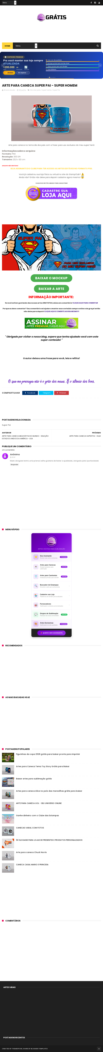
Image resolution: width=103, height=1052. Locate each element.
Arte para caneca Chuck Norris (31, 852)
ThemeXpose (17, 1049)
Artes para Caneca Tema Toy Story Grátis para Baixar (42, 766)
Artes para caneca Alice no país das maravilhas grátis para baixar (49, 791)
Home (7, 46)
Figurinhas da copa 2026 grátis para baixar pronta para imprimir (48, 754)
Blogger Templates (39, 1049)
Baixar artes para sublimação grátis (34, 778)
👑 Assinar (9, 72)
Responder (14, 465)
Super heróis (46, 90)
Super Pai (56, 90)
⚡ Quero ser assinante (51, 633)
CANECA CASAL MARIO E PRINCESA (32, 864)
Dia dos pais (35, 90)
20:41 (13, 457)
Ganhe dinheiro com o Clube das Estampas (37, 815)
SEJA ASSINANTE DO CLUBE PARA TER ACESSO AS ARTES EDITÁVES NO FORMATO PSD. (51, 168)
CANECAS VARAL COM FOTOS (30, 827)
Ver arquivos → (23, 72)
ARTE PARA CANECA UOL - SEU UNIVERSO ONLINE (39, 803)
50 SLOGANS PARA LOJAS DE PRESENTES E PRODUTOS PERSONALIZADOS (49, 840)
